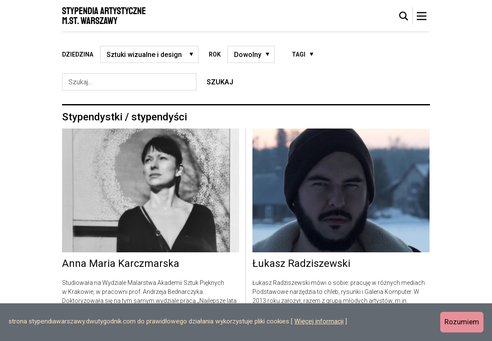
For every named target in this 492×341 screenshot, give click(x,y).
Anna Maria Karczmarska (120, 263)
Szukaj (220, 82)
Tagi (298, 54)
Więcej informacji (319, 321)
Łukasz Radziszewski (301, 263)
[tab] (403, 16)
